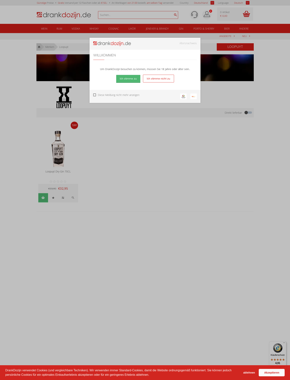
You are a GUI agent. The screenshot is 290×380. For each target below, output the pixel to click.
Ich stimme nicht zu (158, 78)
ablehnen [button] (249, 372)
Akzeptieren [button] (271, 372)
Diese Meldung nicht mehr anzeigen (118, 95)
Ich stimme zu (128, 78)
